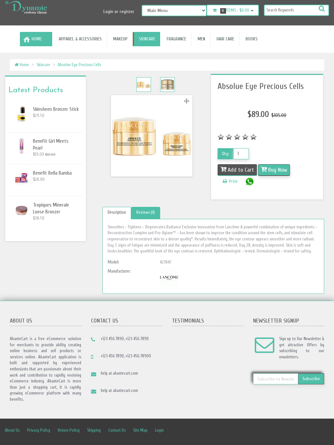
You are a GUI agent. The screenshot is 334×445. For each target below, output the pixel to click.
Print (230, 181)
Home (37, 39)
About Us (12, 430)
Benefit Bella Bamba (52, 173)
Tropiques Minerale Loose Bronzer (51, 208)
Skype (310, 431)
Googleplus (296, 431)
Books (250, 39)
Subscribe (311, 378)
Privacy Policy (38, 430)
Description (117, 212)
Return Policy (69, 430)
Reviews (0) (145, 212)
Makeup (119, 39)
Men (200, 39)
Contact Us (117, 430)
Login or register (118, 11)
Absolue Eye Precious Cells (79, 64)
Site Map (140, 430)
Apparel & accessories (79, 39)
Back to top (322, 434)
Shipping (94, 430)
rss (281, 431)
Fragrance (175, 39)
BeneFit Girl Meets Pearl (50, 144)
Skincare (145, 39)
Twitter (253, 431)
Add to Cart (241, 169)
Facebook (238, 431)
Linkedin (267, 431)
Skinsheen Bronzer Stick (56, 109)
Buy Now (277, 169)
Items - (232, 11)
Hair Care (224, 39)
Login (159, 430)
